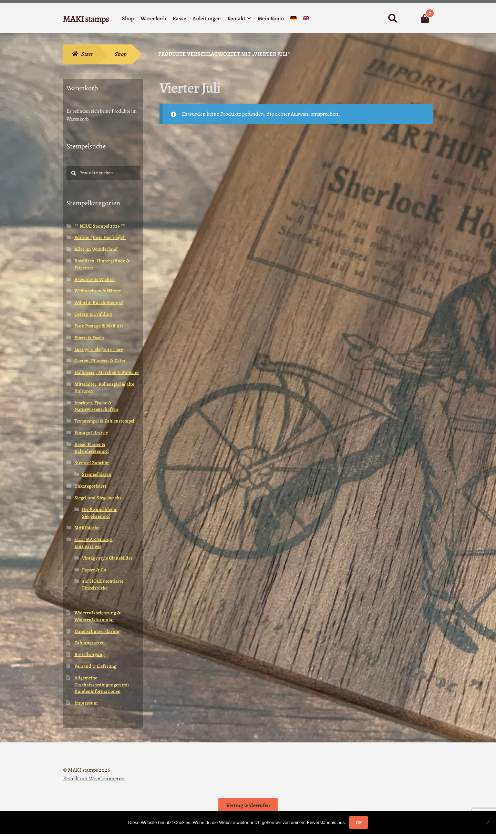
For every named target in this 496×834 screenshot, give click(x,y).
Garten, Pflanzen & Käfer (100, 360)
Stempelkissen (96, 474)
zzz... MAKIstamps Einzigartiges (93, 543)
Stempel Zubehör (91, 462)
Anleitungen (207, 18)
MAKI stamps (86, 19)
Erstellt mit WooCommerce (93, 778)
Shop (128, 18)
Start (86, 54)
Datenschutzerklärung (97, 631)
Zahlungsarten (89, 642)
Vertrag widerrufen (248, 805)
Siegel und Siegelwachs (98, 497)
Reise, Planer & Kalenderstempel (91, 448)
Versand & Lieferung (95, 666)
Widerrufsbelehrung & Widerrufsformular (97, 616)
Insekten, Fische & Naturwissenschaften (96, 406)
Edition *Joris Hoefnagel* (100, 237)
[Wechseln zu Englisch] (306, 19)
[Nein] (487, 822)
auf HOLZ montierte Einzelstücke (102, 584)
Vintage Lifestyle (91, 432)
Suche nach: (392, 18)
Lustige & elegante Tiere (98, 349)
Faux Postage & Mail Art (98, 326)
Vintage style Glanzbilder (107, 558)
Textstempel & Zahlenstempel (104, 421)
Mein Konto (271, 18)
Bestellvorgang (89, 654)
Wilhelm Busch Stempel (98, 302)
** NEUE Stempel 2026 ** (99, 226)
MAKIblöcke (86, 527)
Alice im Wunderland (96, 249)
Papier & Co (94, 569)
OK (359, 822)
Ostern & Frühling (93, 314)
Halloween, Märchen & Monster (106, 372)
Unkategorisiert (90, 486)
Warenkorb (153, 18)
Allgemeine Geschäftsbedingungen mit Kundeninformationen (101, 685)
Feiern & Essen (89, 337)
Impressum (86, 703)
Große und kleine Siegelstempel (99, 513)
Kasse (179, 18)
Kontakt (236, 18)
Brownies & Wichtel (94, 279)
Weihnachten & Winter (97, 291)
